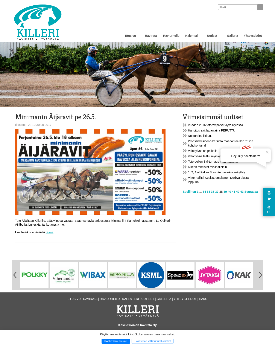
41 (233, 191)
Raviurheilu (171, 35)
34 (204, 191)
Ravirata (151, 35)
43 (242, 191)
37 (217, 191)
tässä (49, 232)
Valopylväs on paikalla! (203, 151)
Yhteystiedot (253, 35)
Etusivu (130, 35)
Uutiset (212, 35)
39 (225, 191)
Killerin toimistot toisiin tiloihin (207, 167)
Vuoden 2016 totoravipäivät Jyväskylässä (215, 125)
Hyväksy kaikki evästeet (115, 341)
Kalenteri (191, 35)
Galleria (232, 35)
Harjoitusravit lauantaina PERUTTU (211, 130)
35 (208, 191)
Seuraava (251, 191)
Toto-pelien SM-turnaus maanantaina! (213, 161)
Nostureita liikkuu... (200, 136)
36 (212, 191)
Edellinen (189, 191)
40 (229, 191)
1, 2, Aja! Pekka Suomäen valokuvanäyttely (217, 172)
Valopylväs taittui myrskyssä (206, 156)
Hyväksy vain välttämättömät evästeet (153, 341)
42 (238, 191)
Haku (203, 299)
